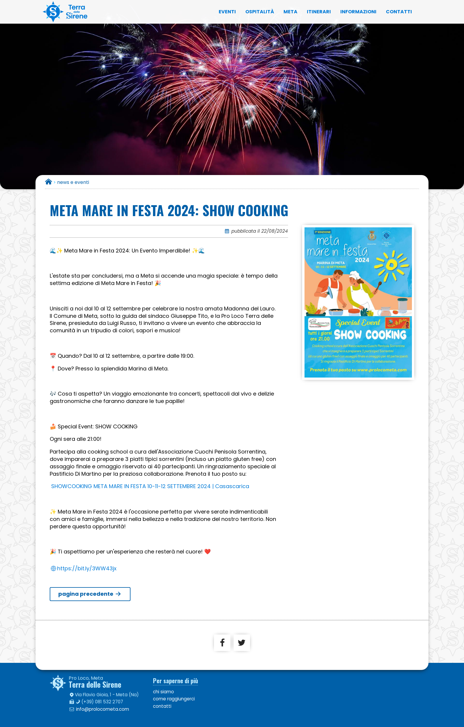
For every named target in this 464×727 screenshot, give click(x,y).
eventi (227, 11)
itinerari (319, 11)
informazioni (358, 11)
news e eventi (73, 182)
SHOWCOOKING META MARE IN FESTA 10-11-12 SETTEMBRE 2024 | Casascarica (150, 486)
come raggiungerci (174, 699)
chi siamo (163, 692)
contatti (399, 11)
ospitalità (259, 11)
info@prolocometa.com (102, 709)
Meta (290, 11)
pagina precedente (90, 594)
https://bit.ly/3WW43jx (87, 568)
